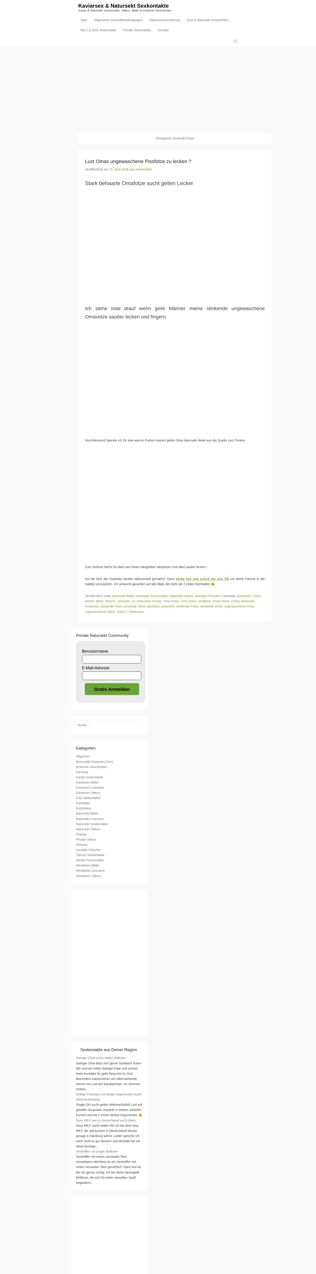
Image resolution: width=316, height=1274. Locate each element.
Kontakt (163, 30)
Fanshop (82, 772)
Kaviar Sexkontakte (89, 777)
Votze (120, 612)
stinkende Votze (211, 607)
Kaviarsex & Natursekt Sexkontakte (123, 6)
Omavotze (92, 607)
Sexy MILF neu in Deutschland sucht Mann (106, 1120)
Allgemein (83, 757)
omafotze (204, 601)
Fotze (257, 596)
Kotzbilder (83, 803)
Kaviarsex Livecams (90, 788)
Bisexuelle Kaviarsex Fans (94, 762)
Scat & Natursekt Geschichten (208, 20)
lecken (89, 601)
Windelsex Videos (88, 876)
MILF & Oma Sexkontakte (99, 30)
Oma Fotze (171, 601)
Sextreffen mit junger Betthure (97, 1151)
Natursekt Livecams (90, 819)
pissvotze (168, 607)
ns (133, 601)
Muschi (110, 601)
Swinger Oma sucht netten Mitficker (101, 1058)
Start (84, 20)
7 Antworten (135, 612)
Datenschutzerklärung (164, 20)
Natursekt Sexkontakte (152, 596)
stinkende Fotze (187, 607)
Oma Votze (188, 601)
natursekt (123, 601)
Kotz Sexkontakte (88, 798)
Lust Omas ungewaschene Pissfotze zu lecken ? (138, 162)
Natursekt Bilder (123, 596)
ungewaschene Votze (100, 612)
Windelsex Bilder (87, 866)
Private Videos (86, 840)
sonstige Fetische (207, 596)
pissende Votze (135, 607)
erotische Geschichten (91, 767)
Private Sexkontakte (137, 30)
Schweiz (82, 845)
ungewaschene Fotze (239, 607)
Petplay (81, 834)
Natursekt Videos (181, 596)
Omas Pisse (221, 601)
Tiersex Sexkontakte (90, 855)
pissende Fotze (111, 607)
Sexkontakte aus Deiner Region (108, 1050)
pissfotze (153, 607)
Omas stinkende (242, 601)
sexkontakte (143, 169)
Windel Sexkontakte (90, 860)
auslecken (244, 596)
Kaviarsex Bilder (87, 782)
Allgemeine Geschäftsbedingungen (118, 20)
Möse (100, 601)
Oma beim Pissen (149, 601)
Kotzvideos (83, 809)
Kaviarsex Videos (88, 793)
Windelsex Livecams (90, 871)
